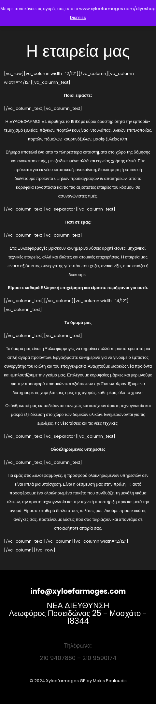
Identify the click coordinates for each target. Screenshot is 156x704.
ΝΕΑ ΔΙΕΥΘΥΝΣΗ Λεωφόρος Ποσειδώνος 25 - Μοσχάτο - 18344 (78, 613)
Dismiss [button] (78, 17)
